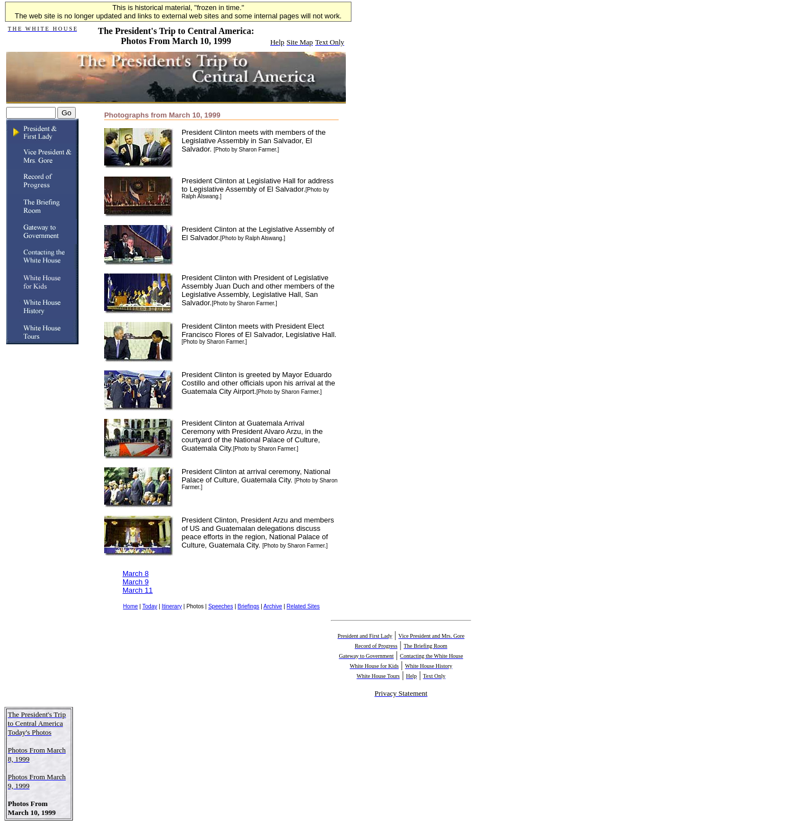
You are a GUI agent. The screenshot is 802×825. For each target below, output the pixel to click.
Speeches (220, 606)
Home (130, 606)
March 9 (136, 582)
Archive (272, 606)
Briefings (249, 606)
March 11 (138, 590)
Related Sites (303, 606)
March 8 (136, 573)
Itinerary (172, 606)
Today (150, 606)
